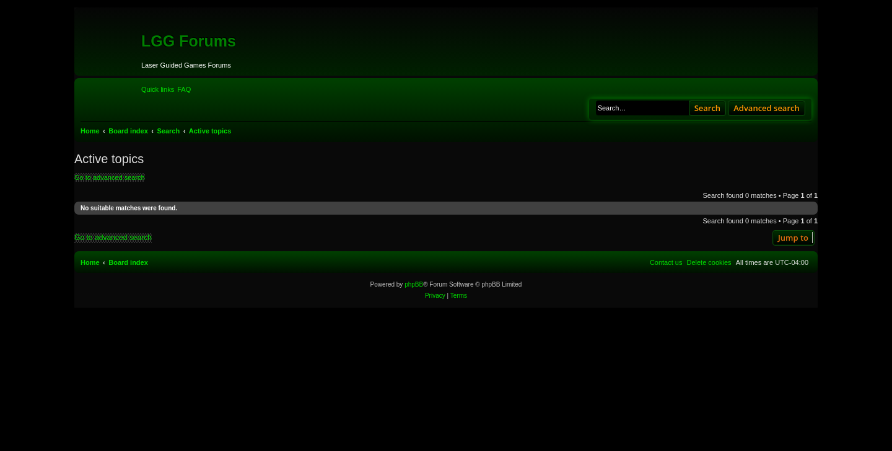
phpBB (413, 284)
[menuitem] (184, 89)
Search (707, 108)
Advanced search (766, 108)
